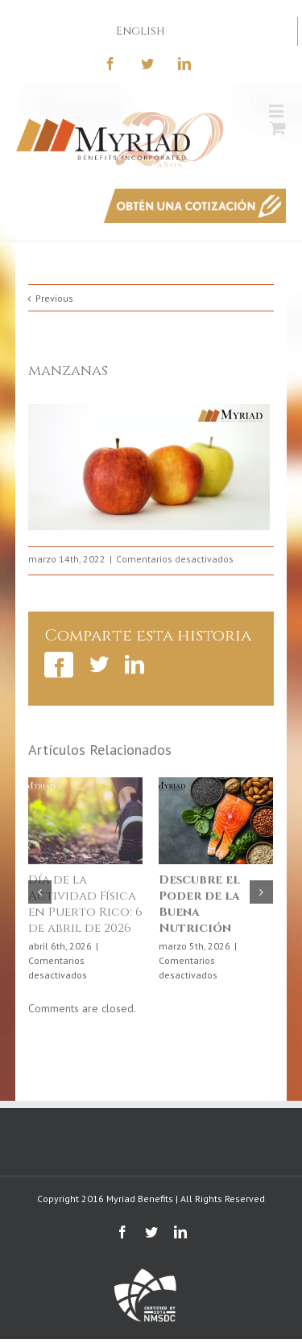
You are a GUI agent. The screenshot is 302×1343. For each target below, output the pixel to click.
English (140, 31)
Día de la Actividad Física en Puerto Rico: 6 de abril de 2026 (85, 904)
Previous (54, 298)
